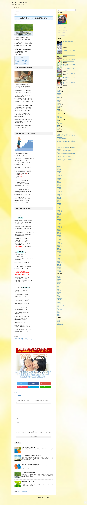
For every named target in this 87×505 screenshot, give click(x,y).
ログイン (59, 320)
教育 (58, 120)
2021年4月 (59, 255)
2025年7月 (59, 181)
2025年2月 (59, 188)
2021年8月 (59, 249)
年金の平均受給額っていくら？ (28, 447)
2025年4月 (59, 185)
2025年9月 (59, 178)
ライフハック (59, 298)
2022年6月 (59, 235)
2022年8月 (59, 232)
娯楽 (58, 109)
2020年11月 (59, 262)
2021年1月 (59, 259)
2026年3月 (59, 169)
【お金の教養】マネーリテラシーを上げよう (31, 455)
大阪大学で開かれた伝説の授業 (24, 490)
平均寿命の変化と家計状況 (21, 60)
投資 (16, 392)
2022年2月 (59, 240)
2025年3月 (59, 187)
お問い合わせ (16, 7)
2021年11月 (59, 245)
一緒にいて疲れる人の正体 (62, 134)
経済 (58, 125)
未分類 (58, 129)
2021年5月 (59, 254)
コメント (18, 402)
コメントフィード (60, 323)
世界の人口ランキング (67, 45)
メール (17, 422)
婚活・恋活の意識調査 (22, 491)
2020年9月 (59, 265)
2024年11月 (59, 192)
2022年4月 (59, 238)
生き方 (58, 97)
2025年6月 (59, 182)
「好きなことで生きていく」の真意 (64, 150)
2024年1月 (59, 207)
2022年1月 (59, 242)
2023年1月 (59, 224)
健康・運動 (59, 104)
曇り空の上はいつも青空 (19, 2)
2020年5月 (59, 271)
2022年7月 (59, 233)
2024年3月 (59, 204)
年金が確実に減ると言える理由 (21, 338)
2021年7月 (59, 251)
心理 (58, 128)
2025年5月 (59, 184)
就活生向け (59, 90)
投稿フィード (59, 321)
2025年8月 (59, 179)
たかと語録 (59, 123)
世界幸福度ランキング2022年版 (69, 73)
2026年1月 (59, 172)
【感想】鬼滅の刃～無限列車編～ (63, 147)
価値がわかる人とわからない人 (69, 55)
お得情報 (59, 282)
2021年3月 (59, 256)
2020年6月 (59, 270)
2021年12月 (59, 243)
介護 (58, 98)
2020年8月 (59, 267)
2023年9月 (59, 213)
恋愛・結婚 (59, 117)
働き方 (58, 126)
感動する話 (59, 91)
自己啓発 (59, 93)
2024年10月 (59, 194)
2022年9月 (59, 230)
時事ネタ (59, 106)
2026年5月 (59, 166)
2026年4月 (59, 168)
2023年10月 (59, 211)
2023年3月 (59, 222)
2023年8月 (59, 214)
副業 (58, 107)
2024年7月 (59, 198)
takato (19, 395)
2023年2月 (59, 223)
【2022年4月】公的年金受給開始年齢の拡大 (30, 464)
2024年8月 (59, 197)
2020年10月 (59, 264)
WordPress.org (60, 324)
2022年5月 (59, 236)
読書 (58, 103)
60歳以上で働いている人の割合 (22, 61)
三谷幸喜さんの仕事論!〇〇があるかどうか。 (66, 140)
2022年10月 (59, 229)
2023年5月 (59, 219)
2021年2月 (59, 258)
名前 (17, 418)
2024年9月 (59, 195)
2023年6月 (59, 217)
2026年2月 (59, 171)
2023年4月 (59, 220)
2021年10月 (59, 246)
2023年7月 (59, 216)
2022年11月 (59, 227)
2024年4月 (59, 203)
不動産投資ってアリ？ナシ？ (27, 481)
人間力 (58, 110)
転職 (58, 101)
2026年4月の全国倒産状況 (62, 138)
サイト (17, 426)
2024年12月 (59, 191)
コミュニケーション (61, 114)
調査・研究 (59, 116)
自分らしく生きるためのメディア (43, 500)
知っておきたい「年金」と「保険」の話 (23, 339)
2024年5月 (59, 201)
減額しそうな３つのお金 (20, 63)
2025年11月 (59, 175)
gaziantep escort (60, 152)
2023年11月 (59, 210)
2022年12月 (59, 226)
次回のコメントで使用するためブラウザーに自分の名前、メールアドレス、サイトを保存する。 (33, 433)
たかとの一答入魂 (60, 119)
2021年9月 (59, 248)
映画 (58, 100)
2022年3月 (59, 239)
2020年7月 (59, 268)
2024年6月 (59, 200)
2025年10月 (59, 176)
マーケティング (60, 113)
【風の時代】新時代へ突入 (68, 41)
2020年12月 (59, 261)
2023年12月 (59, 208)
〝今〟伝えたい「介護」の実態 (69, 50)
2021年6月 (59, 252)
